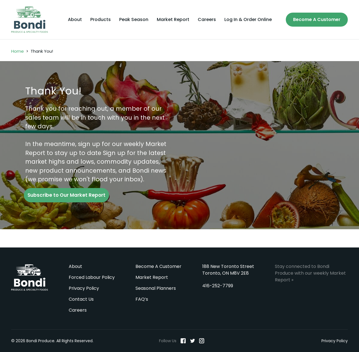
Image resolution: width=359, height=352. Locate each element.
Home (17, 51)
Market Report (173, 19)
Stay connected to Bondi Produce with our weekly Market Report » (310, 273)
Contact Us (81, 299)
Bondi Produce (29, 277)
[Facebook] (183, 340)
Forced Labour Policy (92, 277)
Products (100, 19)
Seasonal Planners (155, 288)
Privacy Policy (84, 288)
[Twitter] (192, 340)
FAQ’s (141, 299)
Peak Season (133, 19)
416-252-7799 (217, 285)
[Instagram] (201, 340)
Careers (207, 19)
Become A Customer (316, 19)
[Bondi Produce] (29, 19)
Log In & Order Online (248, 19)
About (75, 19)
